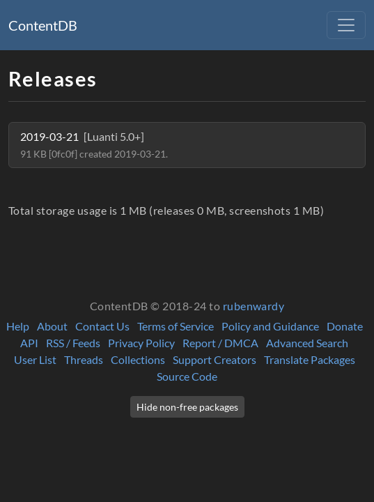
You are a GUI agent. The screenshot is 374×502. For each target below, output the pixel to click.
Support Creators (214, 359)
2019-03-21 (94, 145)
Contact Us (102, 326)
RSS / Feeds (73, 342)
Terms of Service (175, 326)
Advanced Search (307, 342)
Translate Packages (309, 359)
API (29, 342)
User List (35, 359)
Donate (345, 326)
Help (17, 326)
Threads (83, 359)
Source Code (187, 376)
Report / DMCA (220, 342)
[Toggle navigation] (346, 25)
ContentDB (42, 25)
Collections (138, 359)
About (52, 326)
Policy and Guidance (270, 326)
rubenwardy (254, 305)
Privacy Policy (141, 342)
